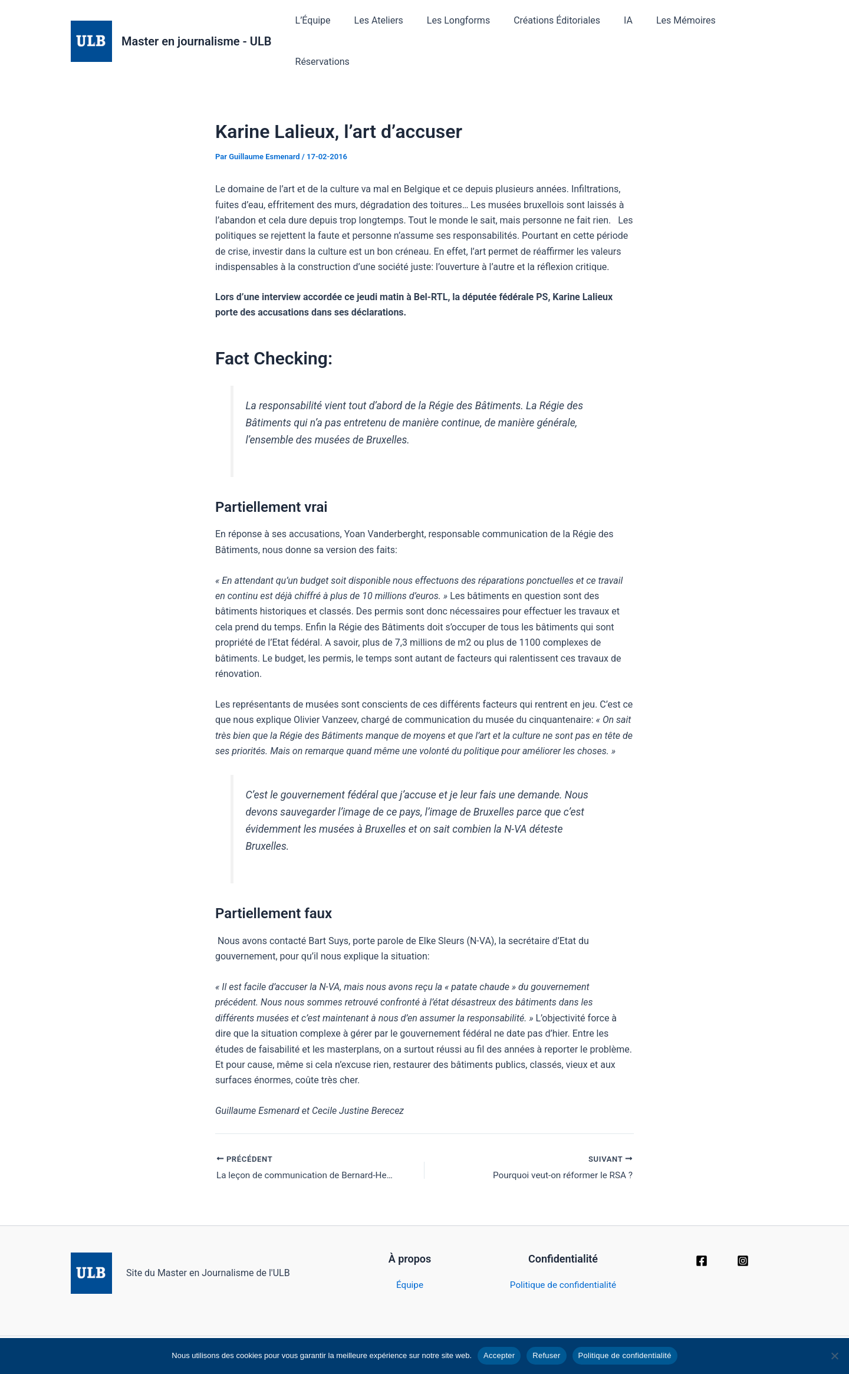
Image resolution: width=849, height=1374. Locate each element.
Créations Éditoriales (546, 29)
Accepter (499, 1355)
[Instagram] (743, 1239)
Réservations (742, 29)
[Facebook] (702, 1239)
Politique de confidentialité (563, 1263)
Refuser (546, 1355)
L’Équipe (316, 29)
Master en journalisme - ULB (196, 30)
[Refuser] (834, 1356)
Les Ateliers (377, 29)
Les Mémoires (666, 29)
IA (612, 29)
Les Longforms (452, 29)
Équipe (410, 1263)
